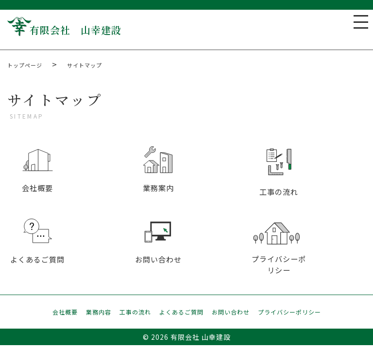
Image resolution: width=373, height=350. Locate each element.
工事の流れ (135, 312)
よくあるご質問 (181, 312)
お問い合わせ (231, 312)
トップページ (24, 65)
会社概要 (65, 312)
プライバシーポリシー (289, 312)
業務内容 (98, 312)
